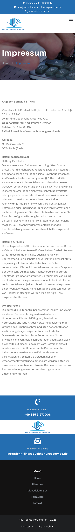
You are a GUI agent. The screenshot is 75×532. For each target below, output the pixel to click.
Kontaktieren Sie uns (37, 409)
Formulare (37, 496)
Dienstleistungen (37, 490)
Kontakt (37, 503)
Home (5, 63)
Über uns (37, 484)
